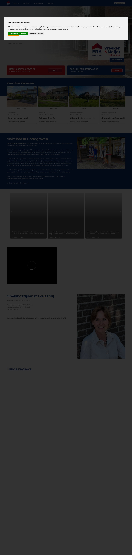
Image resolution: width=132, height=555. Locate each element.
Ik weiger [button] (23, 33)
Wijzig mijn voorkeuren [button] (36, 33)
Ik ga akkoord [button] (14, 33)
